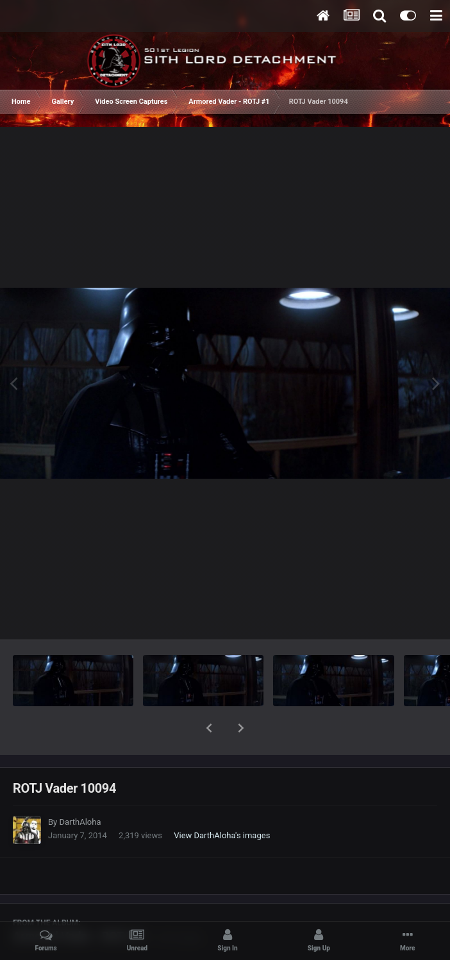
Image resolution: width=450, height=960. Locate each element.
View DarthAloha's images (222, 802)
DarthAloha (80, 788)
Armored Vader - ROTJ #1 (79, 902)
